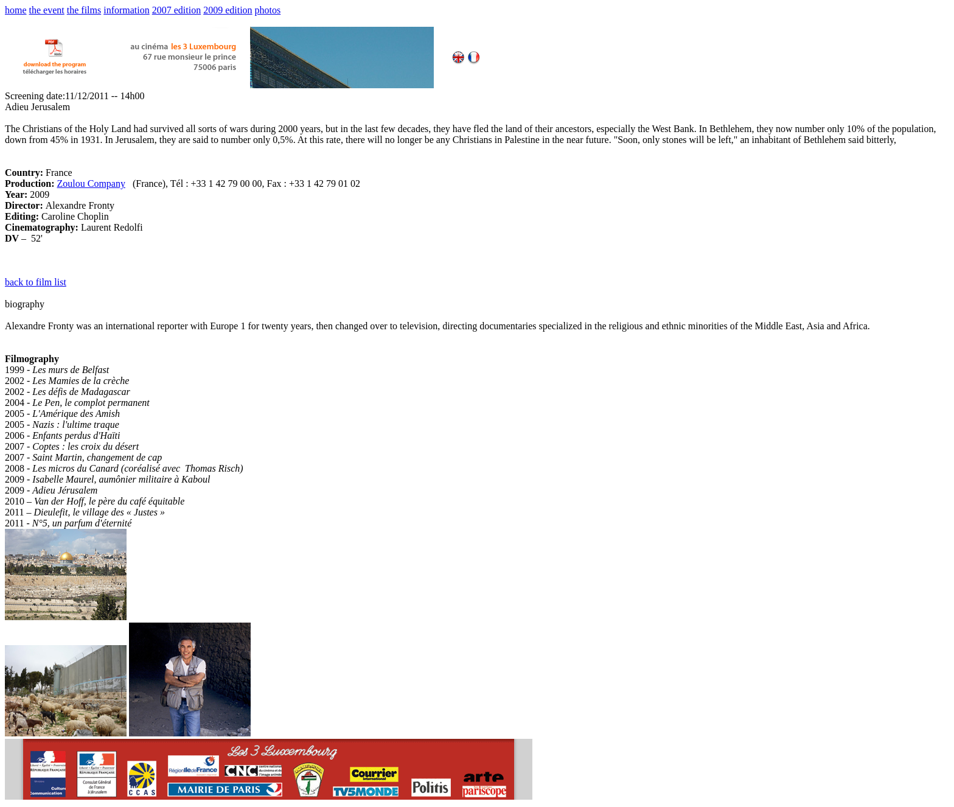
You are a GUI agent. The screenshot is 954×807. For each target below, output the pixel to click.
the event (46, 10)
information (126, 10)
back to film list (35, 282)
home (16, 10)
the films (84, 10)
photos (268, 10)
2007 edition (176, 10)
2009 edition (227, 10)
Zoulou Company (91, 183)
